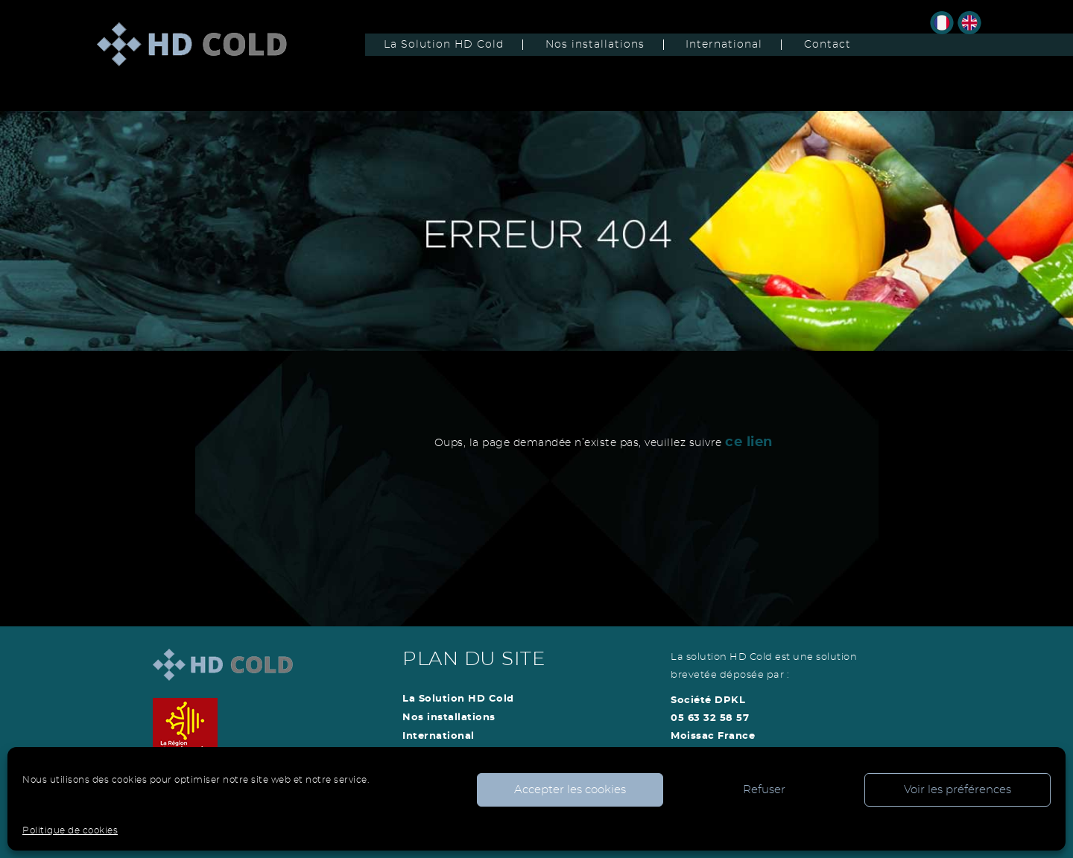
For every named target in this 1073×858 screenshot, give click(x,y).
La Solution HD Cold (444, 44)
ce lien (749, 442)
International (724, 44)
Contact (827, 44)
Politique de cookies (70, 830)
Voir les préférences (957, 789)
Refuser (764, 789)
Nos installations (595, 44)
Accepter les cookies (570, 789)
